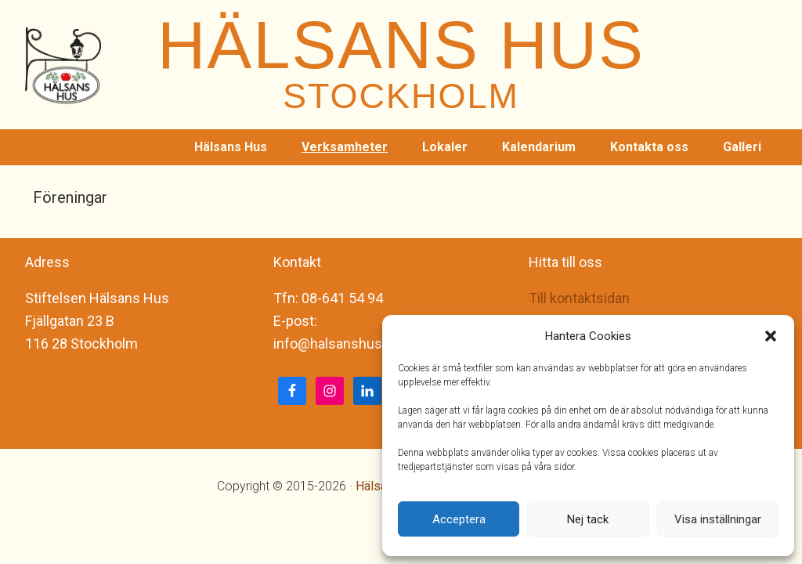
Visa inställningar (717, 519)
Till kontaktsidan (579, 298)
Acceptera (459, 519)
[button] (771, 336)
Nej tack (588, 519)
